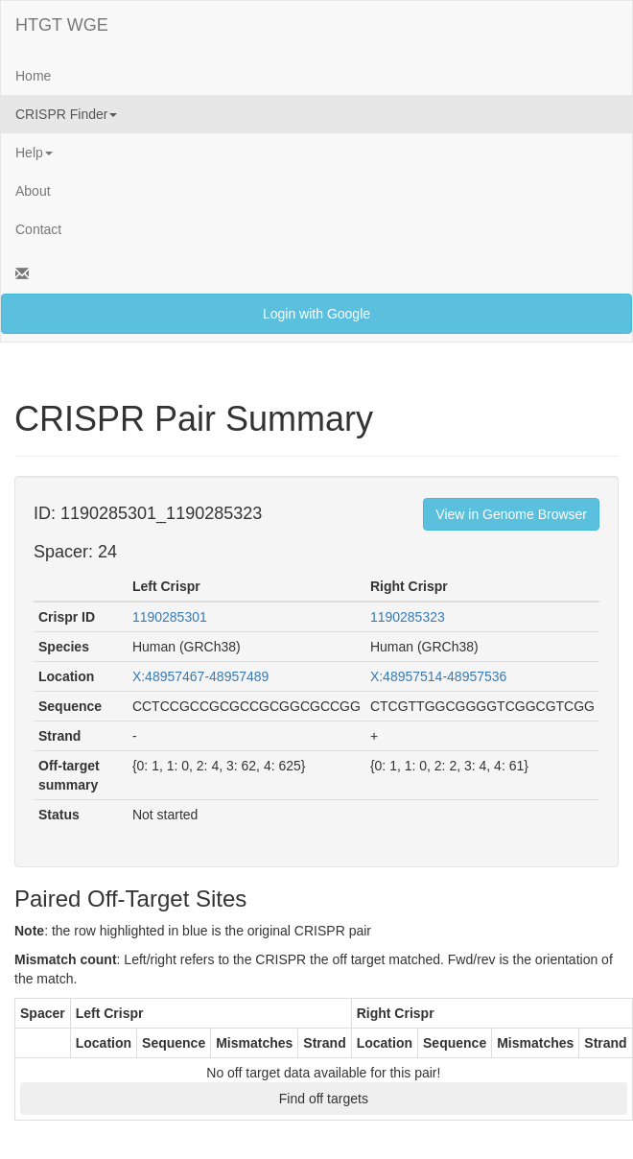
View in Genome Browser (511, 514)
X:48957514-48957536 (438, 676)
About (33, 191)
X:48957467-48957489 (200, 676)
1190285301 (169, 617)
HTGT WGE (61, 25)
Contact (38, 229)
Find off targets (323, 1098)
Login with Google (316, 313)
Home (33, 75)
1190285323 (407, 617)
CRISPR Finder (66, 114)
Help (34, 152)
